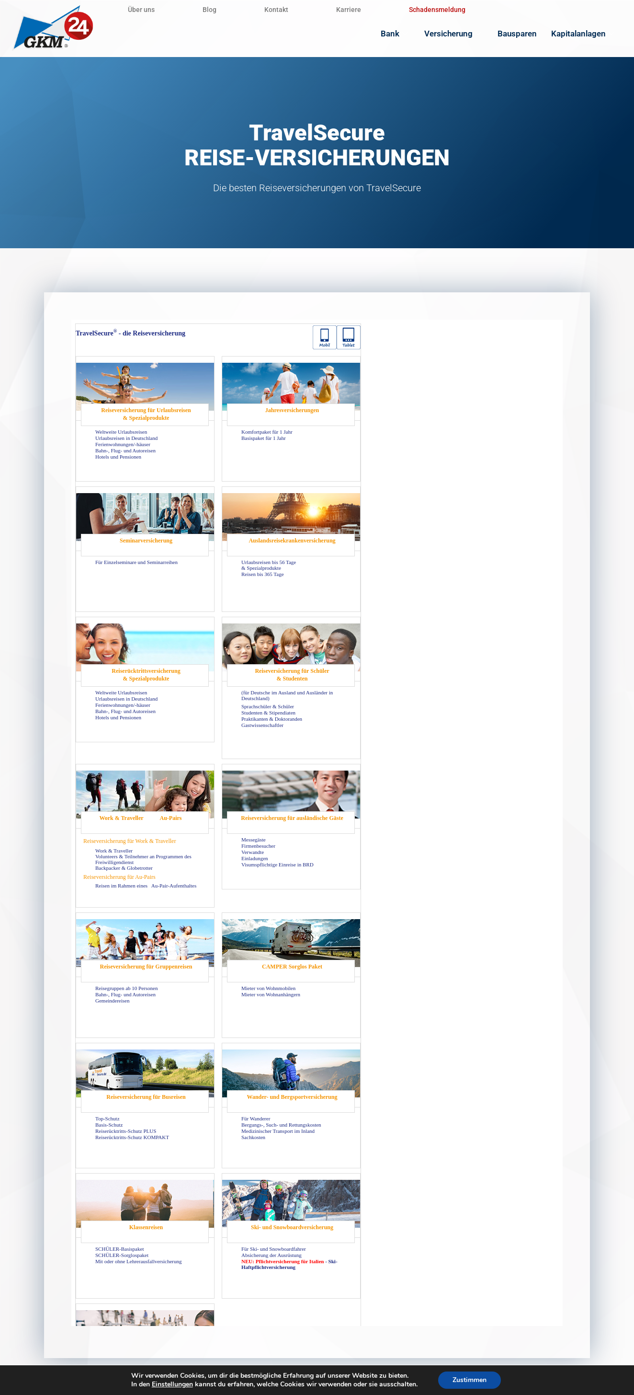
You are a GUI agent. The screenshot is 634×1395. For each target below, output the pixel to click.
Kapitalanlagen (583, 33)
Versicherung (453, 33)
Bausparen (517, 33)
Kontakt (276, 9)
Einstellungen (172, 1384)
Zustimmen (470, 1379)
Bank (395, 33)
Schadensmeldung (437, 9)
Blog (209, 9)
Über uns (141, 9)
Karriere (348, 9)
